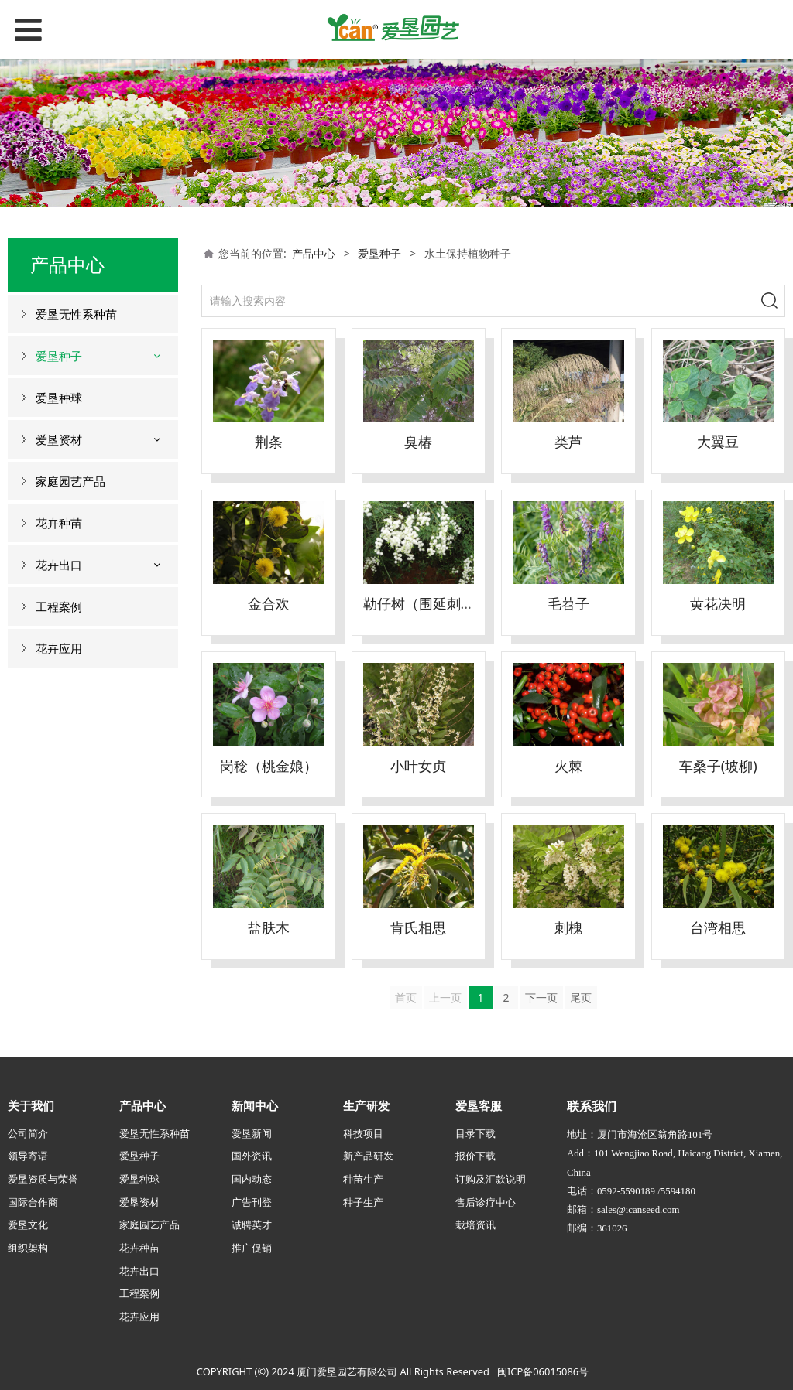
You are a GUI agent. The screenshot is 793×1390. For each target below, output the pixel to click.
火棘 (568, 765)
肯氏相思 (418, 927)
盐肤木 (269, 927)
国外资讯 (252, 1156)
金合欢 (269, 603)
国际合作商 (33, 1202)
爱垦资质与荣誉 (43, 1179)
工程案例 (59, 606)
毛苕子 (568, 603)
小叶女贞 (418, 765)
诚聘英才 (252, 1224)
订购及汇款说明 (490, 1179)
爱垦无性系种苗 (76, 314)
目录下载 (475, 1133)
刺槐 (568, 927)
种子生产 (363, 1202)
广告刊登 (252, 1202)
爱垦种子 (59, 356)
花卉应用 (59, 648)
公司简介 (28, 1133)
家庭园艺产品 (70, 481)
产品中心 (313, 253)
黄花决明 (718, 603)
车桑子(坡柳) (718, 765)
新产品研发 (368, 1156)
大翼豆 (718, 441)
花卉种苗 (59, 523)
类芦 (568, 441)
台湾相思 (718, 927)
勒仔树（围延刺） (419, 603)
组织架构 (28, 1248)
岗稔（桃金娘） (269, 765)
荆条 (269, 441)
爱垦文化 (28, 1224)
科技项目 (363, 1133)
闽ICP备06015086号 (543, 1371)
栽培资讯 (475, 1224)
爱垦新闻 (252, 1133)
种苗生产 (363, 1179)
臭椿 (418, 441)
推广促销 (252, 1248)
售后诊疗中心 (485, 1202)
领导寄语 (28, 1156)
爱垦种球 (59, 397)
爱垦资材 (59, 439)
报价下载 (475, 1156)
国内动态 (252, 1179)
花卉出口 (59, 564)
